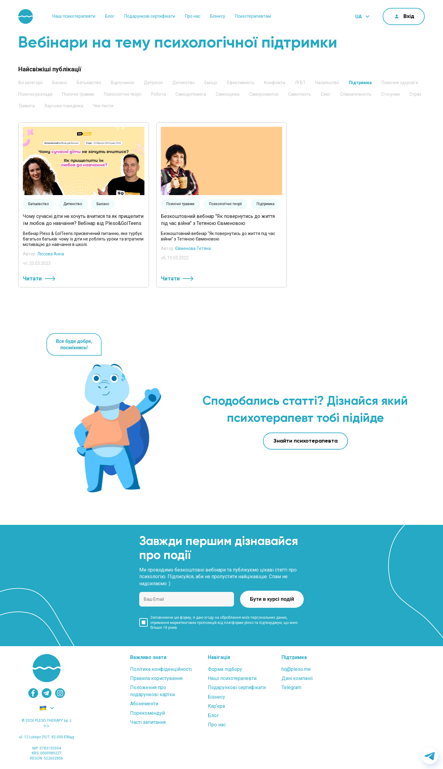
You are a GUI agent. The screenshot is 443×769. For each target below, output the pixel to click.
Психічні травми (78, 94)
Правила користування (156, 678)
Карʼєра (216, 706)
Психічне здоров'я (399, 82)
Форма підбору (225, 669)
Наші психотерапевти (73, 16)
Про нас (192, 16)
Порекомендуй (147, 713)
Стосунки (390, 94)
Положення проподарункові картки (152, 691)
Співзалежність (355, 94)
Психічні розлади (35, 94)
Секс (325, 94)
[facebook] (33, 693)
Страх (415, 94)
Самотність (299, 94)
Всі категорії (30, 82)
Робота (158, 94)
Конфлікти (274, 82)
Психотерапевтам (253, 16)
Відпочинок (122, 82)
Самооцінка (227, 94)
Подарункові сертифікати (149, 16)
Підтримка (360, 82)
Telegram (291, 687)
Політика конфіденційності (161, 669)
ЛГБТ (300, 82)
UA (358, 17)
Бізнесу (217, 16)
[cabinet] (404, 16)
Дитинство (183, 82)
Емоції (210, 82)
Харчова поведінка (63, 106)
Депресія (153, 82)
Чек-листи (103, 106)
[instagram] (60, 693)
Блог (110, 16)
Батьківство (89, 82)
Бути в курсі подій (272, 599)
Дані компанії (297, 678)
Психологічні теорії (122, 94)
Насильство (327, 82)
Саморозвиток (263, 94)
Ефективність (240, 82)
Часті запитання (148, 722)
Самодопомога (190, 94)
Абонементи (144, 704)
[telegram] (46, 693)
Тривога (26, 106)
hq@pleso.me (296, 669)
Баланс (59, 82)
